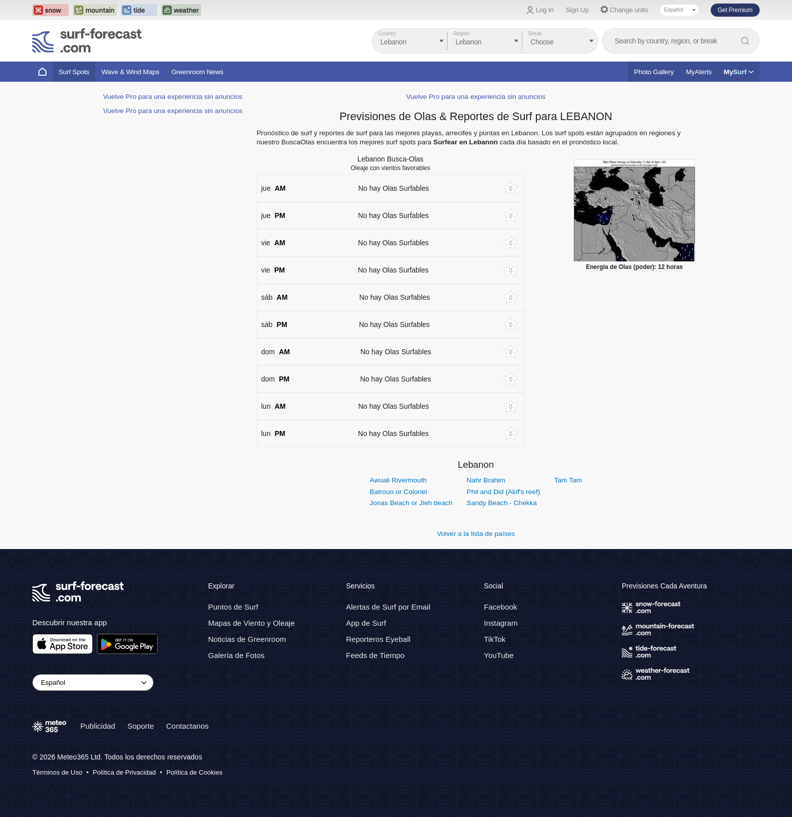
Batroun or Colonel (398, 492)
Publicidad (97, 725)
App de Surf (366, 623)
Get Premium (735, 10)
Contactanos (187, 725)
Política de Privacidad (124, 772)
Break (534, 33)
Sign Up (577, 10)
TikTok (495, 639)
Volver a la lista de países (476, 533)
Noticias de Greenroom (247, 639)
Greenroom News (197, 72)
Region (462, 33)
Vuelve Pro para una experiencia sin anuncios (172, 96)
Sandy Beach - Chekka (502, 503)
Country (387, 33)
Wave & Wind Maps (131, 72)
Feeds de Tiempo (375, 655)
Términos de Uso (57, 772)
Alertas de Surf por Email (388, 607)
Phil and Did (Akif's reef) (503, 492)
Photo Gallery (654, 72)
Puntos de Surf (233, 607)
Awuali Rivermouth (398, 480)
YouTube (499, 655)
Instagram (501, 623)
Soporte (140, 725)
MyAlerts (699, 72)
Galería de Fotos (236, 655)
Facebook (500, 607)
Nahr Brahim (486, 480)
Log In (545, 10)
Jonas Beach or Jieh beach (411, 503)
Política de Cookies (194, 772)
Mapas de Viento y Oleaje (251, 623)
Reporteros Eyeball (378, 639)
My (739, 72)
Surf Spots (74, 72)
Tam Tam (568, 480)
